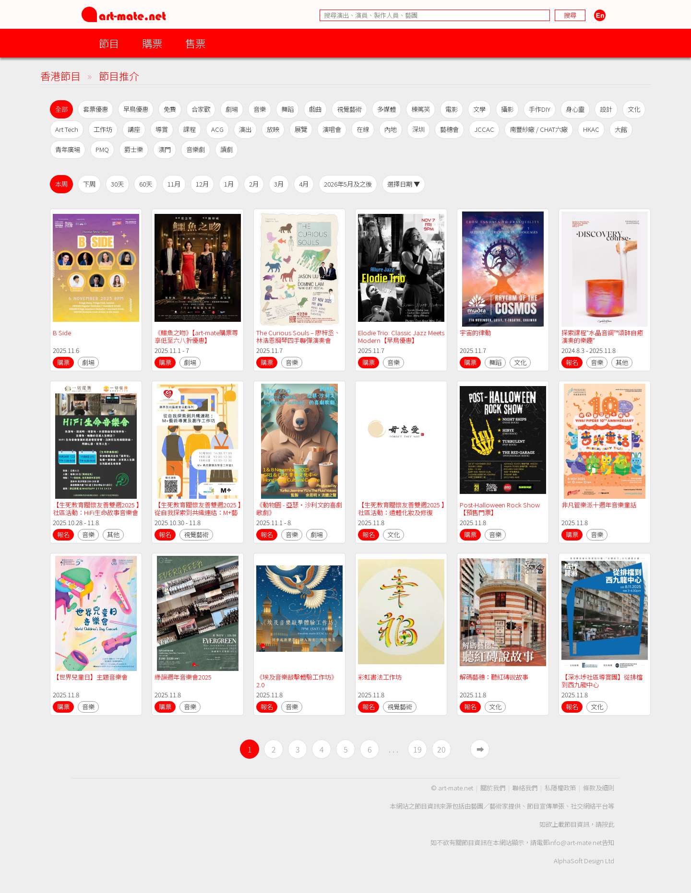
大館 (621, 129)
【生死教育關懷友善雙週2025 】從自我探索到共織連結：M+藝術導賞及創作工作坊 (198, 512)
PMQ (102, 149)
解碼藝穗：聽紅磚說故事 (494, 677)
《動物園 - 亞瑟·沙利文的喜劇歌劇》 (299, 508)
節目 (109, 42)
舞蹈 (287, 109)
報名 (572, 362)
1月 (229, 183)
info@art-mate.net (575, 842)
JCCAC (484, 129)
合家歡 (200, 109)
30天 (117, 183)
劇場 (232, 109)
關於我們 (492, 787)
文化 (634, 109)
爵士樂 (133, 149)
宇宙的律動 (475, 332)
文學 (479, 109)
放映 (273, 129)
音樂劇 (195, 149)
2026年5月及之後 (348, 183)
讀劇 (226, 149)
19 (417, 749)
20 (441, 749)
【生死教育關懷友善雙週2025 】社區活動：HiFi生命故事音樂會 (96, 508)
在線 (363, 129)
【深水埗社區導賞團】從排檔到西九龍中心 (602, 680)
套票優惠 (95, 109)
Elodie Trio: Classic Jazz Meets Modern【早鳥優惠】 (402, 336)
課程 (189, 129)
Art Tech (66, 129)
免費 (170, 109)
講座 (134, 129)
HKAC (591, 129)
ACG (217, 129)
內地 (390, 129)
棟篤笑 (420, 109)
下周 (89, 183)
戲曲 (315, 109)
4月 (304, 183)
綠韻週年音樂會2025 (184, 677)
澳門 (164, 149)
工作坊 (103, 129)
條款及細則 (598, 787)
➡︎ (480, 749)
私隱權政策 (560, 787)
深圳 (418, 129)
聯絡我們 (524, 787)
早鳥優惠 (135, 109)
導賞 (161, 129)
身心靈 (575, 109)
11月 (173, 183)
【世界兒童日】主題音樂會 (90, 677)
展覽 (301, 129)
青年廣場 (67, 149)
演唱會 (331, 129)
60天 (145, 183)
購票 (152, 42)
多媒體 (386, 109)
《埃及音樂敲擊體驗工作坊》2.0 (296, 680)
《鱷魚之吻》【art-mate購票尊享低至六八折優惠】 (196, 336)
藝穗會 (449, 129)
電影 (451, 109)
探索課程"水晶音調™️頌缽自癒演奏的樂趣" (602, 336)
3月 (279, 183)
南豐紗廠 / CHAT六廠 (539, 129)
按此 (608, 824)
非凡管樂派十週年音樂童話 (598, 504)
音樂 (259, 109)
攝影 (507, 109)
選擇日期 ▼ (403, 183)
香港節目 (60, 75)
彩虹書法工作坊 (380, 677)
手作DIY (539, 109)
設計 (606, 109)
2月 (254, 183)
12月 (202, 183)
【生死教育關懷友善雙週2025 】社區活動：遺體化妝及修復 (401, 508)
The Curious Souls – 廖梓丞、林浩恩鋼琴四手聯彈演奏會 (298, 336)
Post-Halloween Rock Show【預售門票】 (500, 508)
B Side (62, 332)
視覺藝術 (349, 109)
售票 (195, 42)
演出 (245, 129)
